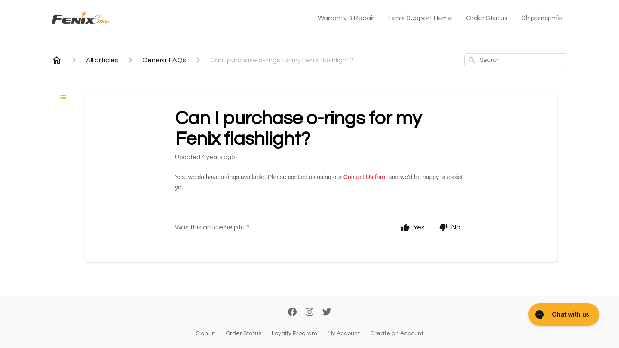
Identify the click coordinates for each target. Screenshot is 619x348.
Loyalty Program (294, 333)
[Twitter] (327, 313)
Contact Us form (365, 177)
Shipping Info (541, 18)
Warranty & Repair (346, 18)
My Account (344, 333)
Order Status (487, 18)
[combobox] (515, 60)
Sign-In (205, 333)
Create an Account (396, 333)
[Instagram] (309, 313)
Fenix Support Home (420, 18)
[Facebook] (292, 313)
